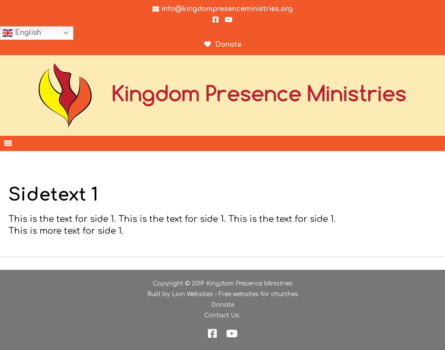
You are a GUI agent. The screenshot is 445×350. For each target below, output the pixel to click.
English (22, 33)
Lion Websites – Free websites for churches (235, 294)
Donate (222, 305)
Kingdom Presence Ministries (249, 283)
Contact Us (221, 315)
